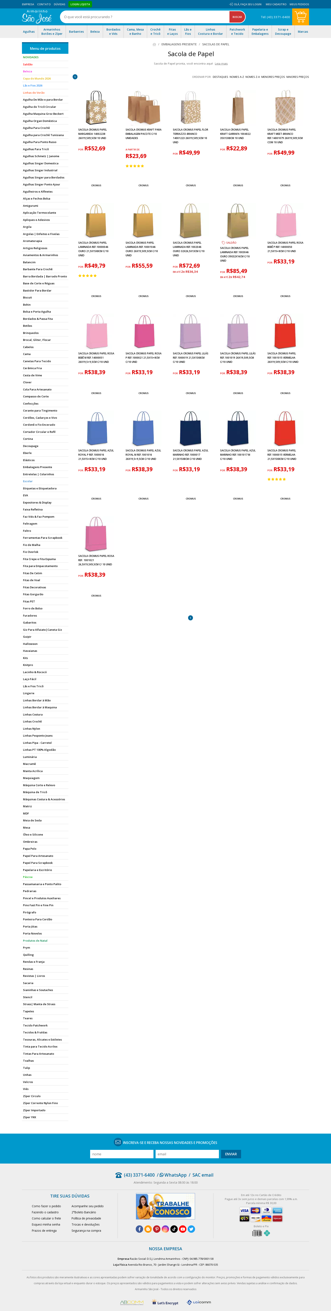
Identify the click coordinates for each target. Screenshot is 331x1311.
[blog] (148, 1229)
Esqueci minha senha (46, 1224)
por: (81, 149)
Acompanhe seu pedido (88, 1206)
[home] (36, 17)
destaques (220, 77)
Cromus (96, 185)
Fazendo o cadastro (45, 1212)
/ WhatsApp (172, 1175)
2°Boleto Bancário (84, 1212)
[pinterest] (156, 1229)
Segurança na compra (86, 1231)
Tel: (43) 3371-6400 (275, 17)
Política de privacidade (86, 1218)
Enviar (231, 1154)
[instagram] (165, 1229)
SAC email (203, 1175)
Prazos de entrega (44, 1231)
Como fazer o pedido (46, 1206)
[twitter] (191, 1229)
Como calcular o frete (46, 1218)
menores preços (273, 77)
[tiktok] (174, 1229)
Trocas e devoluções (86, 1224)
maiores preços (297, 77)
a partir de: (133, 149)
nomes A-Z (237, 77)
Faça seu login (251, 4)
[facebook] (139, 1229)
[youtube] (182, 1229)
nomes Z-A (253, 77)
